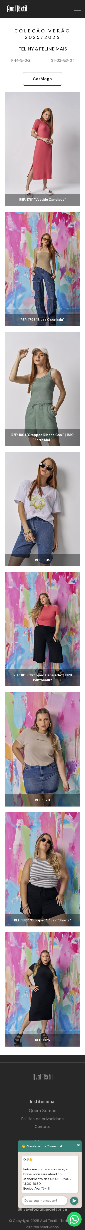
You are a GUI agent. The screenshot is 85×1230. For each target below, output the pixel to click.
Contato (42, 1129)
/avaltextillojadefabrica (45, 1209)
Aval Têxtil (17, 9)
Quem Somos (42, 1113)
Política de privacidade (42, 1121)
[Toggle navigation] (77, 9)
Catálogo (42, 78)
